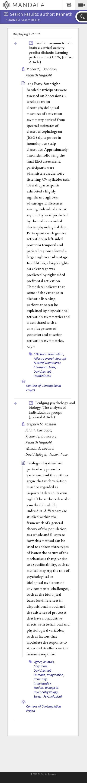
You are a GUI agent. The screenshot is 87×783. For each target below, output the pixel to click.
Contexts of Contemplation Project (43, 708)
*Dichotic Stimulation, (49, 354)
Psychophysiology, (46, 692)
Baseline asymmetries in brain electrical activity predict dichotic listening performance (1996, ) (51, 52)
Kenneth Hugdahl (39, 75)
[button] (81, 5)
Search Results (31, 20)
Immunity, (41, 679)
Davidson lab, (43, 371)
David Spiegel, (37, 454)
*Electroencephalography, (51, 358)
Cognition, (41, 666)
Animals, (49, 662)
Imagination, (55, 675)
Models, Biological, (46, 688)
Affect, (38, 662)
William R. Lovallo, (40, 448)
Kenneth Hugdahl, (40, 442)
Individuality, (43, 683)
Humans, (40, 675)
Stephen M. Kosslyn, (42, 424)
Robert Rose (58, 454)
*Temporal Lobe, (45, 367)
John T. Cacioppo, (39, 430)
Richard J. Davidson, (43, 69)
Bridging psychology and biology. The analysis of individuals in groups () (52, 410)
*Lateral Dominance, (48, 363)
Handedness (42, 376)
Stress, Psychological (48, 696)
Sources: (13, 20)
